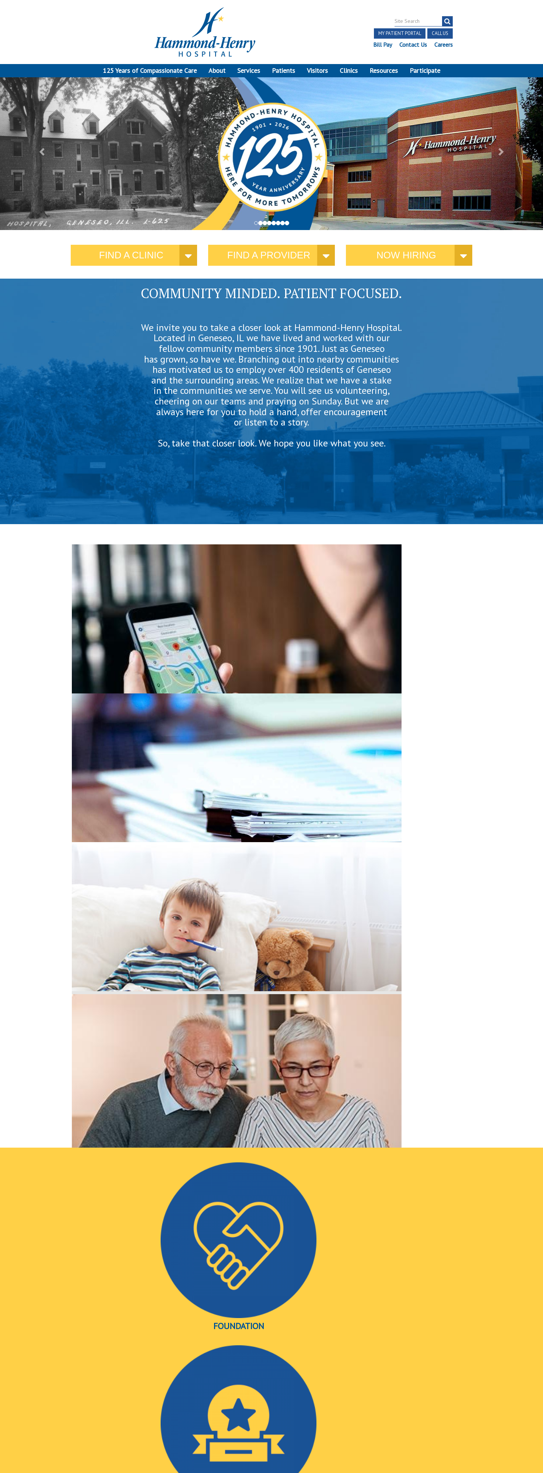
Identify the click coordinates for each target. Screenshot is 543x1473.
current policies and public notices (230, 650)
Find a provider (268, 259)
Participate (425, 70)
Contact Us (413, 44)
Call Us (440, 33)
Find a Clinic (131, 259)
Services (248, 70)
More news (85, 1187)
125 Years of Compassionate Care (150, 70)
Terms (34, 1394)
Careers (443, 44)
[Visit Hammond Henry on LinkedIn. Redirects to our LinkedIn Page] (108, 1378)
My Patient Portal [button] (399, 33)
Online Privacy (95, 1411)
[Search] (447, 21)
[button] (40, 155)
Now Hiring (406, 259)
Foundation (137, 784)
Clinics (349, 70)
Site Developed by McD (271, 1417)
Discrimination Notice (87, 1402)
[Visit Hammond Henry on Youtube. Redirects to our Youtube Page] (91, 1378)
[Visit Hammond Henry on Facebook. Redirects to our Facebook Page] (73, 1378)
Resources (383, 70)
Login (126, 1411)
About (217, 70)
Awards (269, 784)
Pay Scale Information (271, 1452)
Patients (283, 70)
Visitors (317, 70)
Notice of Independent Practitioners (93, 1394)
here (408, 657)
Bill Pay (382, 44)
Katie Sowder (379, 1176)
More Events (271, 1308)
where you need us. (128, 649)
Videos (402, 784)
